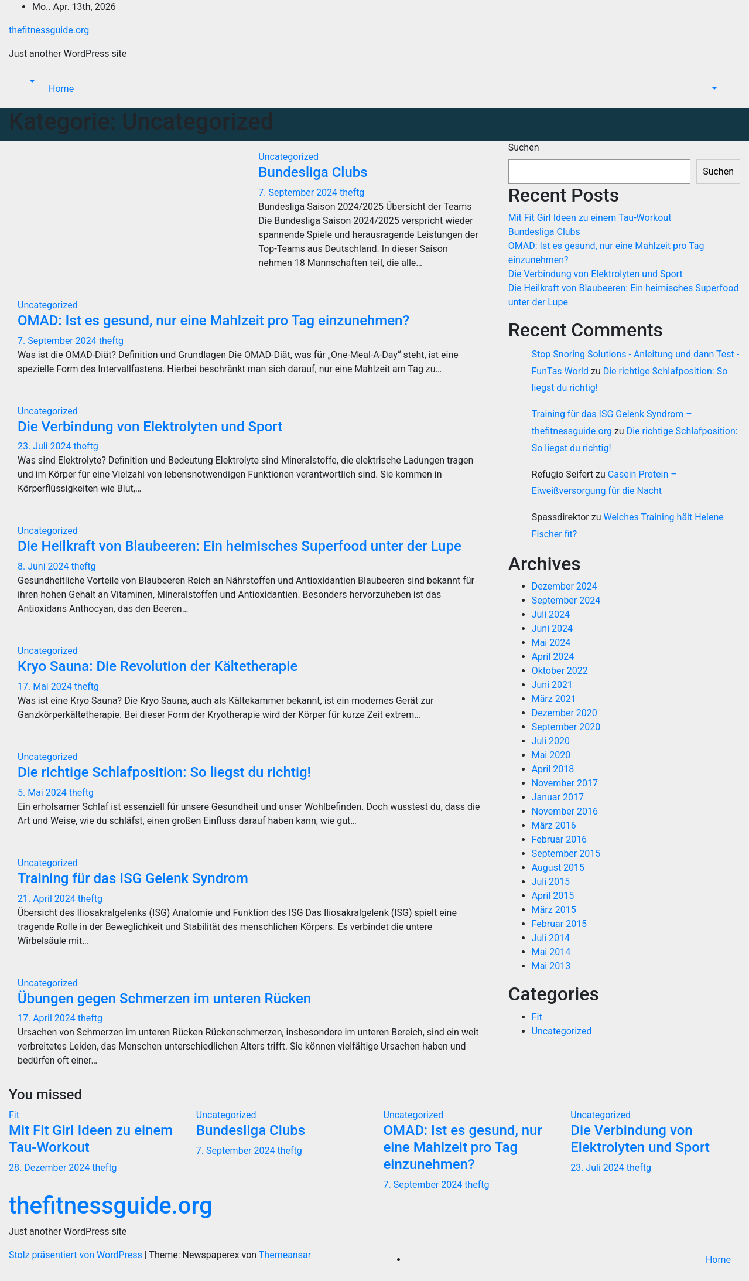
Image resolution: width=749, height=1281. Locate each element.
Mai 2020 (551, 755)
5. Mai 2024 (43, 792)
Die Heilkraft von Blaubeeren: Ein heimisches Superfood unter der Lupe (239, 546)
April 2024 (553, 656)
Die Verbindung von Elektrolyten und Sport (150, 426)
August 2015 (558, 867)
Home (61, 88)
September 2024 (566, 600)
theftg (352, 192)
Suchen (523, 147)
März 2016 (554, 825)
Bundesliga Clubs (312, 172)
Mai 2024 (551, 642)
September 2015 (566, 853)
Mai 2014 (551, 952)
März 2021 (554, 698)
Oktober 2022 (560, 670)
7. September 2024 (299, 192)
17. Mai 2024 (46, 686)
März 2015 (554, 909)
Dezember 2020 (564, 712)
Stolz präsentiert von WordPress (77, 1254)
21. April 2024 (48, 898)
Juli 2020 (551, 741)
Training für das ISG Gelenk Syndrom (133, 878)
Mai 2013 (551, 966)
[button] (31, 81)
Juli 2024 (551, 614)
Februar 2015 (559, 923)
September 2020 (566, 727)
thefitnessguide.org (49, 30)
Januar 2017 (558, 797)
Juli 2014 (551, 937)
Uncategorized (288, 156)
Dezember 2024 (564, 586)
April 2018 (553, 769)
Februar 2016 (559, 839)
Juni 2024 (552, 628)
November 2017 (565, 783)
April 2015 (553, 895)
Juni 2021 (552, 684)
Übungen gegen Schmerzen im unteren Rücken (164, 998)
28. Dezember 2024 (50, 1167)
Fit (537, 1017)
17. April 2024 (48, 1018)
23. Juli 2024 (46, 446)
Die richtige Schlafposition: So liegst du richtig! (164, 772)
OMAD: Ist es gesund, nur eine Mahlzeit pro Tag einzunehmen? (213, 320)
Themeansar (285, 1254)
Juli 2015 (551, 881)
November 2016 (565, 811)
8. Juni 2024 (44, 566)
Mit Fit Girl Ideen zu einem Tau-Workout (590, 217)
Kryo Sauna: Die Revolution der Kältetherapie (157, 666)
